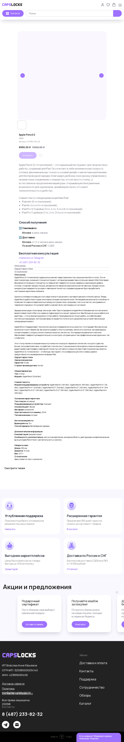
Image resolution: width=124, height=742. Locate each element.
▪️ (19, 262)
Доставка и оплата (93, 663)
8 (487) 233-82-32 (30, 262)
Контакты (86, 671)
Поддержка (87, 679)
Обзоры (85, 695)
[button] (102, 5)
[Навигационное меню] (120, 5)
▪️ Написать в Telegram (31, 257)
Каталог (85, 703)
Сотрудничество (91, 687)
